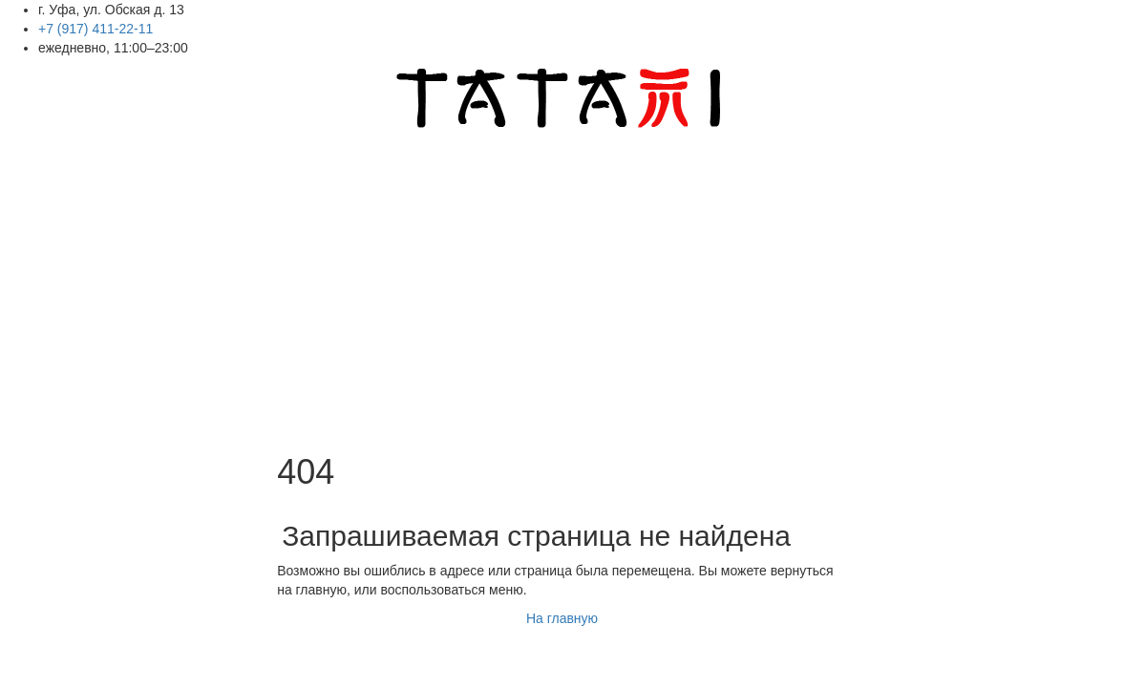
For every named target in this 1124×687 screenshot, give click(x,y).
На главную (562, 618)
